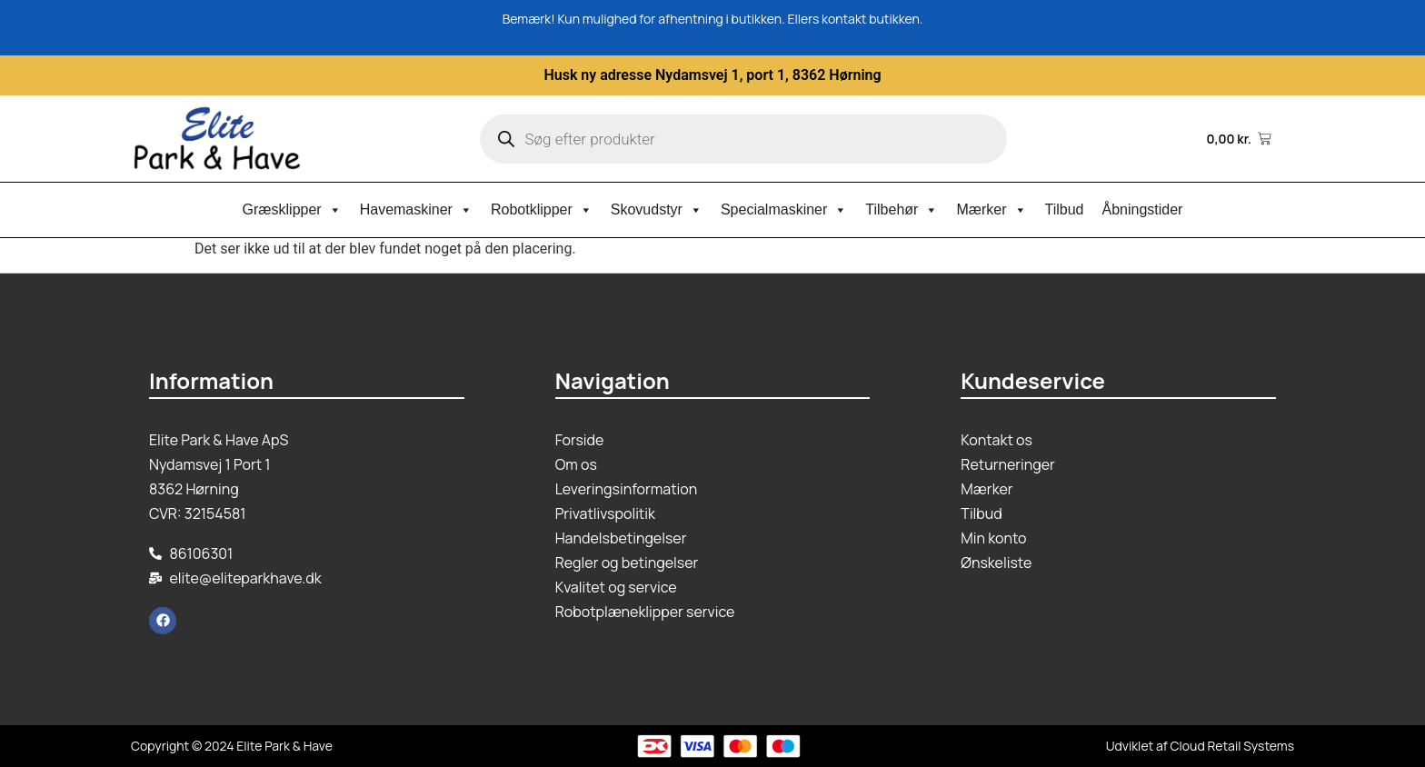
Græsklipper (292, 210)
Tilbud (1064, 209)
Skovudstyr (657, 210)
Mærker (991, 210)
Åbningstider (1142, 209)
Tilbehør (901, 210)
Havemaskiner (416, 210)
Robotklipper (542, 210)
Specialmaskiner (784, 210)
